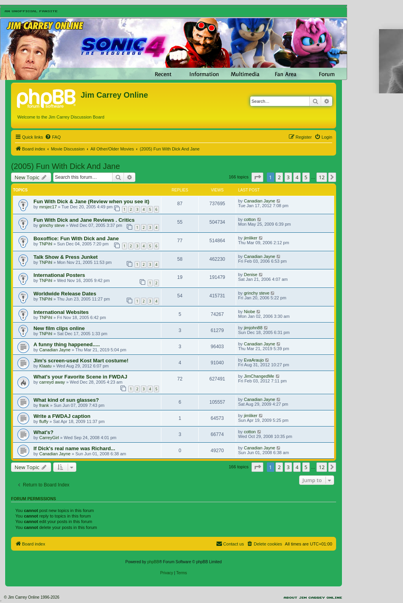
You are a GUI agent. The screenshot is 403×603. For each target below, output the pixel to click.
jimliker (250, 238)
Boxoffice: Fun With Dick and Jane (76, 238)
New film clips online (59, 328)
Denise (250, 274)
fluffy (43, 421)
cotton (250, 219)
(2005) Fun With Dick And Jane (65, 166)
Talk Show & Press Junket (65, 257)
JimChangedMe (259, 376)
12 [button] (322, 177)
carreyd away (52, 382)
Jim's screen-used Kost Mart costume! (80, 361)
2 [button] (279, 177)
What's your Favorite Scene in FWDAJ (80, 377)
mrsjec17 (48, 206)
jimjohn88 (253, 327)
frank (44, 405)
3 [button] (288, 177)
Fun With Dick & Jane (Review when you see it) (91, 201)
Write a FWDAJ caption (62, 416)
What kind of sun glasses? (66, 400)
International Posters (59, 275)
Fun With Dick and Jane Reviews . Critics (84, 220)
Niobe (249, 311)
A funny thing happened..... (66, 344)
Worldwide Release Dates (64, 294)
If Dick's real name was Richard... (74, 448)
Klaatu (45, 366)
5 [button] (306, 177)
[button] (257, 177)
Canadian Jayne (259, 201)
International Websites (61, 312)
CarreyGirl (49, 437)
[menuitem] (53, 137)
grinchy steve (52, 225)
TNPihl (45, 243)
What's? (43, 432)
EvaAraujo (254, 360)
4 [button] (297, 177)
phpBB (153, 562)
